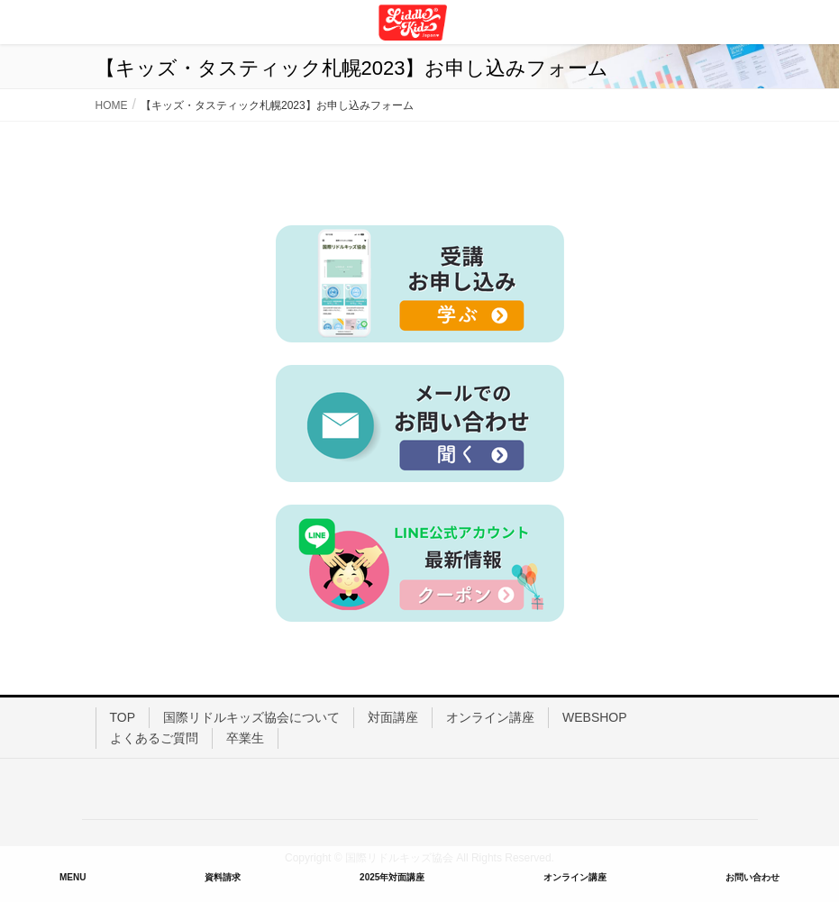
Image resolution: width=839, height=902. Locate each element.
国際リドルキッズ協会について (251, 717)
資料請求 (223, 877)
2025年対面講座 (392, 877)
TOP (123, 717)
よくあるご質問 (154, 738)
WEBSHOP (594, 717)
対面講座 (393, 717)
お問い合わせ (752, 877)
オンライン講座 (490, 717)
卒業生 (245, 738)
